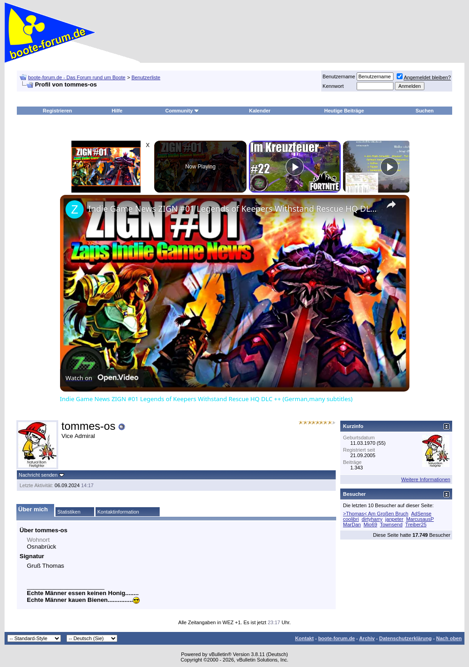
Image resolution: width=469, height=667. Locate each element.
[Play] (295, 167)
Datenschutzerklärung (405, 638)
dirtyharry (372, 519)
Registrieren (57, 110)
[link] (75, 209)
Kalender (259, 110)
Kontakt (304, 638)
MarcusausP (420, 519)
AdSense (421, 513)
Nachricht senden (38, 475)
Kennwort (333, 86)
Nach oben (449, 638)
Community (182, 110)
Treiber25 (416, 524)
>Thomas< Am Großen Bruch (375, 513)
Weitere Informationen (425, 479)
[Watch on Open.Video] (102, 378)
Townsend (391, 524)
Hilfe (116, 110)
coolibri (351, 519)
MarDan (352, 524)
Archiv (366, 638)
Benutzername (339, 76)
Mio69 (370, 524)
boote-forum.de (336, 638)
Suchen (425, 110)
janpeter (394, 519)
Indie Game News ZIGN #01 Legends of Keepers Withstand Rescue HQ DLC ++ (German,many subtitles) (233, 208)
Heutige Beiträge (344, 110)
